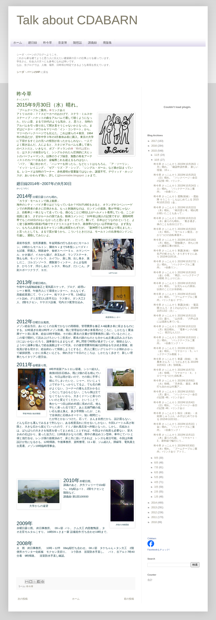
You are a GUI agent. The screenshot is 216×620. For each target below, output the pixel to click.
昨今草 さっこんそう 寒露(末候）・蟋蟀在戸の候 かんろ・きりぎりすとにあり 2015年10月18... (176, 253)
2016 (154, 145)
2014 (154, 502)
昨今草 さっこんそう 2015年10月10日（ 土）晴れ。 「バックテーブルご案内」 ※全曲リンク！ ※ (176, 340)
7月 (156, 467)
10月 (157, 159)
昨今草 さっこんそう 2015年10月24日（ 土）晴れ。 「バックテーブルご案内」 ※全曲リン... (176, 188)
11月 (157, 154)
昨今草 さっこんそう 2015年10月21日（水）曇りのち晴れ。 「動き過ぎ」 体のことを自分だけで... (175, 221)
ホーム (17, 42)
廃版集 (107, 42)
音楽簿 (62, 42)
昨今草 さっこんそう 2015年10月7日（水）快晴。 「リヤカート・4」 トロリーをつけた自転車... (175, 372)
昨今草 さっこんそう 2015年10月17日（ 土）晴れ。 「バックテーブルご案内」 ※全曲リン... (176, 264)
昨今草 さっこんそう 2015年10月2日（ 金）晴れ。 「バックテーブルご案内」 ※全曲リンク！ (175, 427)
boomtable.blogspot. (72, 175)
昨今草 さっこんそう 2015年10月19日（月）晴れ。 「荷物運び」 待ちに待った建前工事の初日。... (176, 242)
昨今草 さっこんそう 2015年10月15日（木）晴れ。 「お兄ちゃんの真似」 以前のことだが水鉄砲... (175, 286)
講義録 (92, 42)
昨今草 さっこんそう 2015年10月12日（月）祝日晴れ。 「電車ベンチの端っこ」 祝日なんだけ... (175, 329)
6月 (156, 472)
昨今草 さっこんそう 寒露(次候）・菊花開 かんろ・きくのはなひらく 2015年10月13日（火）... (176, 307)
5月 (156, 477)
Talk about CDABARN (77, 20)
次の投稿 (23, 598)
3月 (156, 486)
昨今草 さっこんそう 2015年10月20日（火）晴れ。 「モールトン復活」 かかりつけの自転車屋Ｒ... (176, 232)
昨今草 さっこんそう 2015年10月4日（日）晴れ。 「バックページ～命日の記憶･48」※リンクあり (175, 405)
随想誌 (77, 42)
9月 (156, 457)
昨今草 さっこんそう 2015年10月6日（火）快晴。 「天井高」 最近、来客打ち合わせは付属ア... (176, 383)
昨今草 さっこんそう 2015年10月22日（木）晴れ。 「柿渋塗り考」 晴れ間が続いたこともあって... (176, 210)
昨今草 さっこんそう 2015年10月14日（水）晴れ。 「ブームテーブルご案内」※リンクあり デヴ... (175, 297)
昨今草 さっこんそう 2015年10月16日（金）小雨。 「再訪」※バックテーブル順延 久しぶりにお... (176, 275)
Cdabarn (151, 538)
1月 (156, 496)
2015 (154, 150)
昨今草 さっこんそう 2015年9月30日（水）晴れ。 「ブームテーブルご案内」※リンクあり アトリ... (175, 448)
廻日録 (32, 42)
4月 (156, 482)
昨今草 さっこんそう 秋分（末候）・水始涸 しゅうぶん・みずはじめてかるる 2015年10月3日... (176, 416)
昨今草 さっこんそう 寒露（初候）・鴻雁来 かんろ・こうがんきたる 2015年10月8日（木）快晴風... (176, 362)
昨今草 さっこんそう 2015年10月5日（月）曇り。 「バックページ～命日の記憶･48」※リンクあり (175, 394)
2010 (154, 522)
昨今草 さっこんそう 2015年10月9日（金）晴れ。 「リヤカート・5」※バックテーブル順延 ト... (176, 351)
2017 (154, 141)
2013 (154, 507)
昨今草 (47, 42)
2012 (154, 512)
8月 (156, 462)
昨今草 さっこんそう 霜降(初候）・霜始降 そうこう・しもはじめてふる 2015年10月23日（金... (176, 199)
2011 (154, 517)
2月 (156, 491)
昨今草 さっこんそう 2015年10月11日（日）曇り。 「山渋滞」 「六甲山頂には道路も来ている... (176, 318)
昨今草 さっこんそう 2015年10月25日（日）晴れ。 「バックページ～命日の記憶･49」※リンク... (175, 177)
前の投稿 (129, 598)
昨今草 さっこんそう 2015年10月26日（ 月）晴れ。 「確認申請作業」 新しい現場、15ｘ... (176, 167)
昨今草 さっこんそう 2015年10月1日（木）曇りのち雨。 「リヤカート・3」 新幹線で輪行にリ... (175, 437)
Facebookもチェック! (158, 549)
